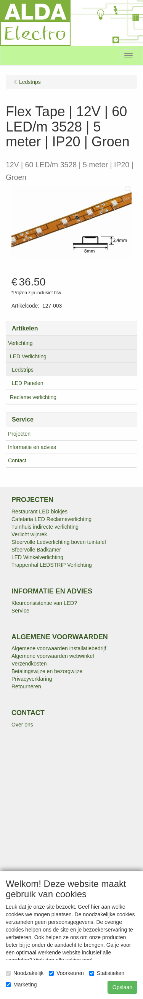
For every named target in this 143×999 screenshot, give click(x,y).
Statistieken (106, 973)
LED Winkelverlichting (37, 557)
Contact (17, 460)
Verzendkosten (29, 664)
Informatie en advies (32, 447)
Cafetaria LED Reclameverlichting (51, 519)
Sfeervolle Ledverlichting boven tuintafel (58, 542)
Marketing (21, 984)
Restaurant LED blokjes (39, 511)
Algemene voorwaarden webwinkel (52, 656)
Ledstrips (23, 370)
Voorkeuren (66, 973)
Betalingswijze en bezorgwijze (46, 671)
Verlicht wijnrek (29, 534)
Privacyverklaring (31, 679)
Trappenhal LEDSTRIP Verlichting (51, 565)
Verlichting (20, 343)
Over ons (22, 725)
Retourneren (26, 686)
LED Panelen (27, 383)
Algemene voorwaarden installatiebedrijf (58, 648)
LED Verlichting (28, 356)
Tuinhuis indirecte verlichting (45, 527)
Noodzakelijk (24, 973)
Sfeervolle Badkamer (36, 550)
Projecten (19, 434)
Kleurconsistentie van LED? (44, 603)
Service (20, 611)
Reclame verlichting (33, 397)
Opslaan (122, 987)
